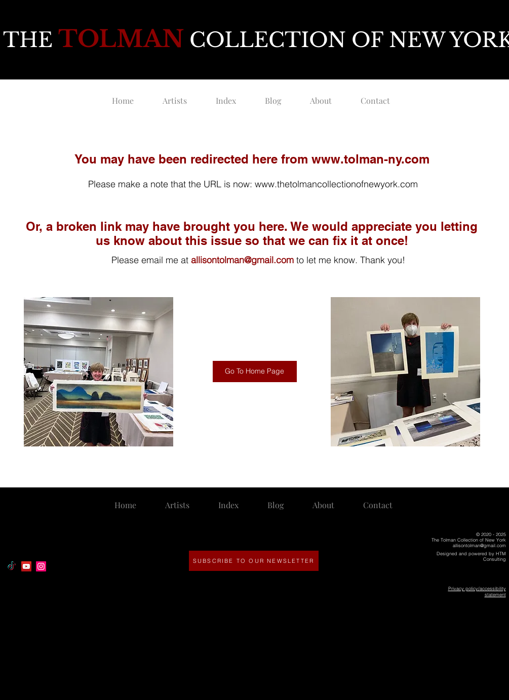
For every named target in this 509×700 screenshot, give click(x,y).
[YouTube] (26, 566)
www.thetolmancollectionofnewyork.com (336, 184)
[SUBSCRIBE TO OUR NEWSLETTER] (254, 561)
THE (30, 40)
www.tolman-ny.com (370, 159)
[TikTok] (12, 566)
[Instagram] (41, 566)
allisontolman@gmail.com (242, 260)
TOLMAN (121, 38)
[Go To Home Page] (255, 371)
